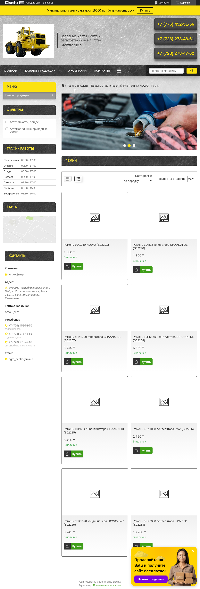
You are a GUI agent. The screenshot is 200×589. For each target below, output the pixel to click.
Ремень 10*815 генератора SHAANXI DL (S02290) (160, 246)
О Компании (77, 70)
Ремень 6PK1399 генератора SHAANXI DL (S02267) (92, 338)
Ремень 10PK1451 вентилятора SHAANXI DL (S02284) (163, 338)
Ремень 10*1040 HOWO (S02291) (86, 244)
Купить (145, 10)
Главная (10, 70)
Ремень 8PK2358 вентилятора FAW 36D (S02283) (160, 522)
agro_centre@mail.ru (21, 359)
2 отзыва (164, 2)
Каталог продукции (40, 70)
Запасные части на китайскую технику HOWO (120, 85)
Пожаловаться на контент (107, 585)
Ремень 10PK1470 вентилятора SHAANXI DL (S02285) (94, 430)
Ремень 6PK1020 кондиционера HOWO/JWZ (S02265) (94, 522)
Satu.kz (117, 581)
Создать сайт (33, 2)
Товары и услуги (77, 85)
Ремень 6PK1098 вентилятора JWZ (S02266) (163, 429)
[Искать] (192, 71)
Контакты (102, 70)
